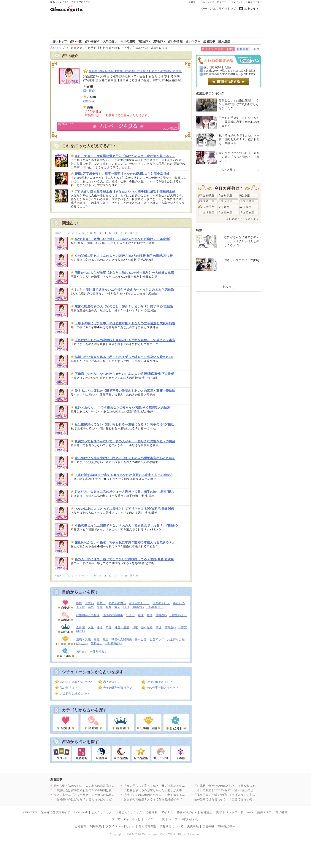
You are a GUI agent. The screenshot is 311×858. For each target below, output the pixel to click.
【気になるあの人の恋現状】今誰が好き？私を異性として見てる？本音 (125, 340)
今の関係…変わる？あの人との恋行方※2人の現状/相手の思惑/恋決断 (124, 256)
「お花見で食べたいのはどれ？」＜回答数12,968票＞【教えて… (236, 785)
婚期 (141, 615)
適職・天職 (83, 639)
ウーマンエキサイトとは (127, 819)
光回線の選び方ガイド (55, 812)
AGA (250, 812)
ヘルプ (255, 49)
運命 (100, 627)
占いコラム (193, 41)
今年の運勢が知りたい (117, 687)
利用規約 (96, 826)
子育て (192, 2)
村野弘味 (89, 101)
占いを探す (92, 41)
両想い (101, 603)
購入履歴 (224, 41)
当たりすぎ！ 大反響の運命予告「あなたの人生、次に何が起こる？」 (125, 156)
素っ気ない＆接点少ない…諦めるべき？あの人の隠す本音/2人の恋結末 (125, 458)
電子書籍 (281, 812)
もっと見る (228, 169)
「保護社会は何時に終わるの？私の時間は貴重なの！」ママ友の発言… (100, 790)
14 (120, 233)
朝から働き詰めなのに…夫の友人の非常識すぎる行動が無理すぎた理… (100, 785)
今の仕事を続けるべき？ (162, 687)
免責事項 (193, 826)
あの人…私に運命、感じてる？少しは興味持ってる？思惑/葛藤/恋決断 (124, 559)
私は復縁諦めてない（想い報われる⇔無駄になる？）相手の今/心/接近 (124, 424)
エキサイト (251, 8)
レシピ (211, 2)
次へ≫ (134, 233)
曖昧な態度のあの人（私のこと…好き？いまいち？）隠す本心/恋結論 (124, 306)
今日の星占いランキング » (242, 219)
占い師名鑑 (175, 41)
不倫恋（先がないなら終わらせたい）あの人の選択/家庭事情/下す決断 (124, 374)
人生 (91, 627)
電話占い (144, 41)
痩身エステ (264, 812)
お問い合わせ (190, 819)
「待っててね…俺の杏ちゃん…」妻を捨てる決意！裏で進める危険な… (170, 794)
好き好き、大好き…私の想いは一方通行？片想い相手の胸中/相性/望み (124, 491)
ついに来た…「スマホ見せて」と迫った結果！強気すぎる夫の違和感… (100, 794)
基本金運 (140, 639)
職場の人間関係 (121, 639)
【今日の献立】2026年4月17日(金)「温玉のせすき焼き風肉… (234, 790)
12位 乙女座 (247, 212)
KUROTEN (30, 812)
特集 (199, 230)
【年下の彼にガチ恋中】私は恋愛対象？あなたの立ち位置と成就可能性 (125, 323)
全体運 (80, 627)
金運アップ (156, 639)
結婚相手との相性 (88, 615)
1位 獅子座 (207, 195)
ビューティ (223, 2)
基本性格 (147, 627)
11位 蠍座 (246, 206)
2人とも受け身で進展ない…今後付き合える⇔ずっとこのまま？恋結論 (124, 289)
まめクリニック (101, 812)
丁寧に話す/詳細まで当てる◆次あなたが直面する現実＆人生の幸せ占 (124, 475)
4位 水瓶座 (207, 212)
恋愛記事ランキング (210, 93)
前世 (159, 627)
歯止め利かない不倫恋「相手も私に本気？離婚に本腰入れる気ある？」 (125, 542)
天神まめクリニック (129, 812)
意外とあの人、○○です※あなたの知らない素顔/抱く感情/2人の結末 (122, 407)
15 (126, 233)
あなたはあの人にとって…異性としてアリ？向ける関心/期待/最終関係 (124, 508)
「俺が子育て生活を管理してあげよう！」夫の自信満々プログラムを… (240, 794)
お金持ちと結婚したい (74, 693)
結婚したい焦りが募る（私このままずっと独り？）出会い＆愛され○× (124, 357)
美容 (219, 812)
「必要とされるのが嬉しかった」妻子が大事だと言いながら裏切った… (170, 790)
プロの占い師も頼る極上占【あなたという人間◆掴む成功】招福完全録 (125, 191)
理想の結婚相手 (113, 615)
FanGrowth (81, 812)
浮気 (91, 607)
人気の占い (110, 41)
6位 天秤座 (225, 201)
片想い (89, 603)
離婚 (149, 615)
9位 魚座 (245, 195)
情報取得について (171, 826)
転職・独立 (101, 639)
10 (99, 233)
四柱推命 (89, 90)
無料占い (159, 41)
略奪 (108, 607)
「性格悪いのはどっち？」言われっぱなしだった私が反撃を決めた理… (100, 799)
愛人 (117, 607)
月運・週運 (121, 627)
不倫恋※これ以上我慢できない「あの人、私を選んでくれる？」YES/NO (126, 525)
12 (110, 233)
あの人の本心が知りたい (76, 681)
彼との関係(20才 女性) (217, 67)
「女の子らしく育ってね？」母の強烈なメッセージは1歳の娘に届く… (170, 785)
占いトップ (59, 41)
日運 (135, 627)
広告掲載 (208, 826)
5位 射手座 (225, 195)
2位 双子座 (207, 201)
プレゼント (237, 2)
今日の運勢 (128, 41)
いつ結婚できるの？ (159, 681)
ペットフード (234, 812)
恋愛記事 (209, 41)
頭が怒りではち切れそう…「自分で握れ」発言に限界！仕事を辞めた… (240, 799)
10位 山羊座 (247, 201)
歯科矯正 (206, 812)
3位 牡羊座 (207, 206)
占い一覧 (76, 41)
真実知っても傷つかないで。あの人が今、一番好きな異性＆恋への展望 (125, 441)
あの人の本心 (117, 603)
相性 (79, 603)
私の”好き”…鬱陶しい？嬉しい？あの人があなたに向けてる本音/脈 (122, 239)
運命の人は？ (161, 603)
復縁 (100, 607)
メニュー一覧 (253, 2)
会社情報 (80, 826)
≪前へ (59, 233)
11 (105, 233)
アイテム (167, 812)
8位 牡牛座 (225, 212)
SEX (126, 607)
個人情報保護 (147, 826)
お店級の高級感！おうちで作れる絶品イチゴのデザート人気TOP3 (167, 799)
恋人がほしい (112, 681)
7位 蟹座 (224, 206)
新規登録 (243, 49)
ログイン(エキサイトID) (217, 49)
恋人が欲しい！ (139, 603)
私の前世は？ (69, 687)
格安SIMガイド (187, 812)
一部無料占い (154, 607)
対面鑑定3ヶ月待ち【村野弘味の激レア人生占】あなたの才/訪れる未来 (135, 71)
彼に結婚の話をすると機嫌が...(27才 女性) (229, 74)
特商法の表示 (227, 826)
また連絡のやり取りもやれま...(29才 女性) (229, 70)
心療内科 (151, 812)
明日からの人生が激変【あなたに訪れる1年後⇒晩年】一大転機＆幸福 (124, 272)
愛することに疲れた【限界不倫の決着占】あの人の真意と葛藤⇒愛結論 (125, 390)
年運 (108, 627)
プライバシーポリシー (120, 826)
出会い (130, 615)
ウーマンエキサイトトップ (218, 8)
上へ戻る (228, 287)
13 (115, 233)
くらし (201, 2)
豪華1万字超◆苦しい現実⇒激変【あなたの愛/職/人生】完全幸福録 (122, 173)
